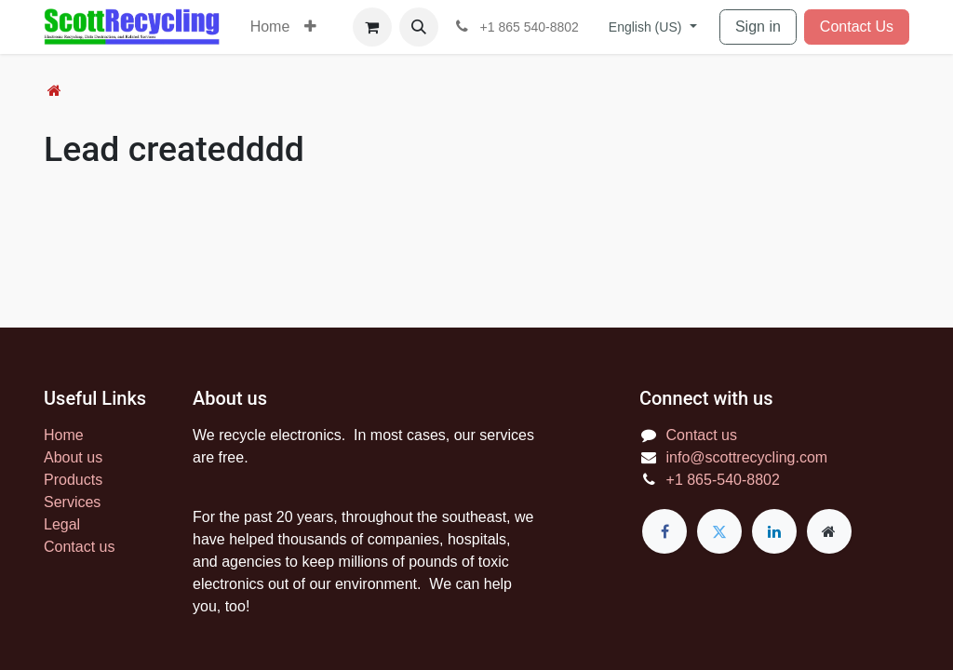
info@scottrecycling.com (747, 457)
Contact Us (856, 26)
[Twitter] (719, 531)
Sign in (758, 26)
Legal (62, 524)
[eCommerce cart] (372, 27)
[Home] (54, 91)
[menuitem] (270, 27)
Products (73, 480)
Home (64, 435)
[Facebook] (664, 531)
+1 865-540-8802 (723, 480)
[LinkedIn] (774, 531)
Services (72, 502)
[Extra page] (829, 531)
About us (73, 457)
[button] (418, 27)
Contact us (79, 547)
